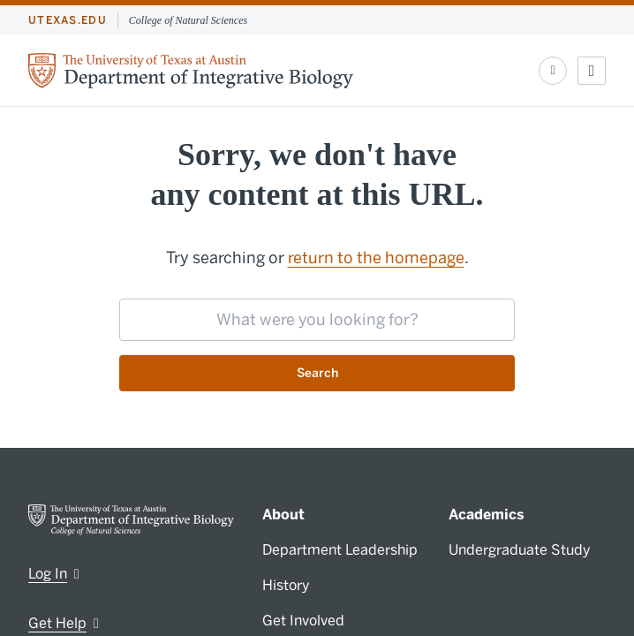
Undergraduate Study (520, 549)
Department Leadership (340, 549)
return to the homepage (376, 258)
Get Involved (303, 620)
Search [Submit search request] (317, 373)
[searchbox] (317, 320)
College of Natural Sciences (188, 20)
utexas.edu (67, 20)
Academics (487, 514)
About (283, 514)
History (286, 585)
